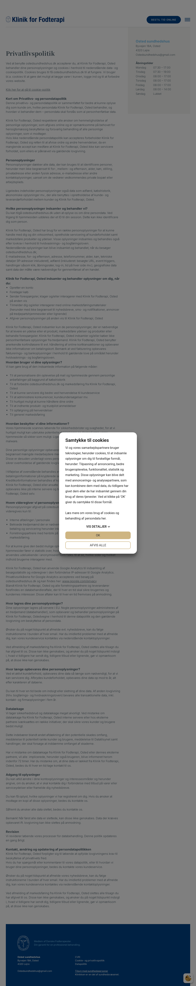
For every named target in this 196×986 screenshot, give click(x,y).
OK (98, 535)
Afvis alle (98, 545)
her (103, 518)
